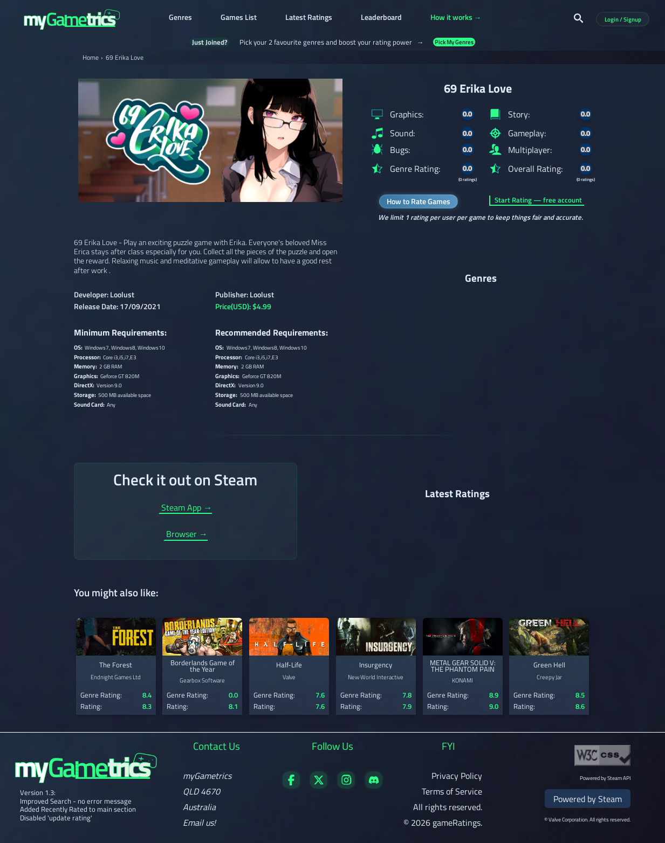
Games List (239, 18)
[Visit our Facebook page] (291, 785)
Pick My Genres (454, 42)
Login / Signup (623, 19)
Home (91, 57)
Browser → (187, 535)
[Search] (579, 18)
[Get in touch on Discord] (373, 785)
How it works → (456, 18)
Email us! (199, 822)
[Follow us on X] (318, 785)
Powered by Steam (587, 798)
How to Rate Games (418, 201)
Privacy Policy (456, 775)
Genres (180, 18)
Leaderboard (381, 18)
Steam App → (186, 508)
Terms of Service (452, 791)
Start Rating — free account (538, 200)
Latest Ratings (308, 18)
